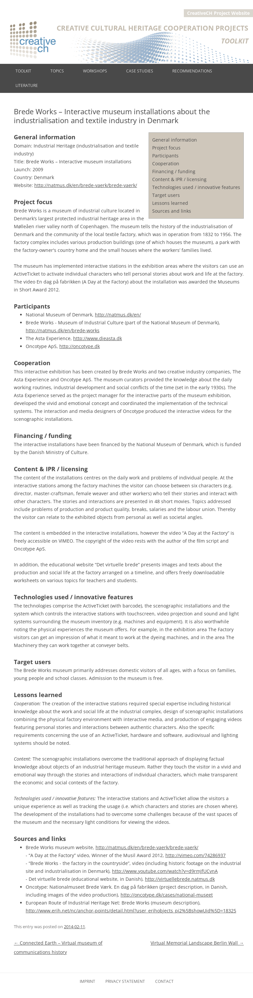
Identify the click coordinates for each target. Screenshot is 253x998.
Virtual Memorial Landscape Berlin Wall (197, 943)
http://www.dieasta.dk (97, 338)
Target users (166, 195)
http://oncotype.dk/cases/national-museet (167, 895)
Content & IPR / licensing (179, 179)
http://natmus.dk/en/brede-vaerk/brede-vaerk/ (85, 185)
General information (174, 140)
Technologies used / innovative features (196, 187)
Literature (26, 85)
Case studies (139, 71)
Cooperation (165, 163)
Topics (57, 71)
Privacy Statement (125, 981)
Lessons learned (170, 203)
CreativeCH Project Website (218, 13)
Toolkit (23, 71)
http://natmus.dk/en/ (118, 314)
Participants (165, 155)
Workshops (95, 71)
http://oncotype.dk (79, 346)
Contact (164, 981)
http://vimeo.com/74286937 (195, 855)
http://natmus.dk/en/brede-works (62, 330)
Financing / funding (173, 171)
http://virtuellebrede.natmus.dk (180, 879)
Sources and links (171, 211)
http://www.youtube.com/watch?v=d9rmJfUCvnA (165, 871)
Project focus (166, 148)
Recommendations (192, 71)
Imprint (87, 981)
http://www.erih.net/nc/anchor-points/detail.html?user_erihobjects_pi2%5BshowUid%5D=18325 (131, 910)
